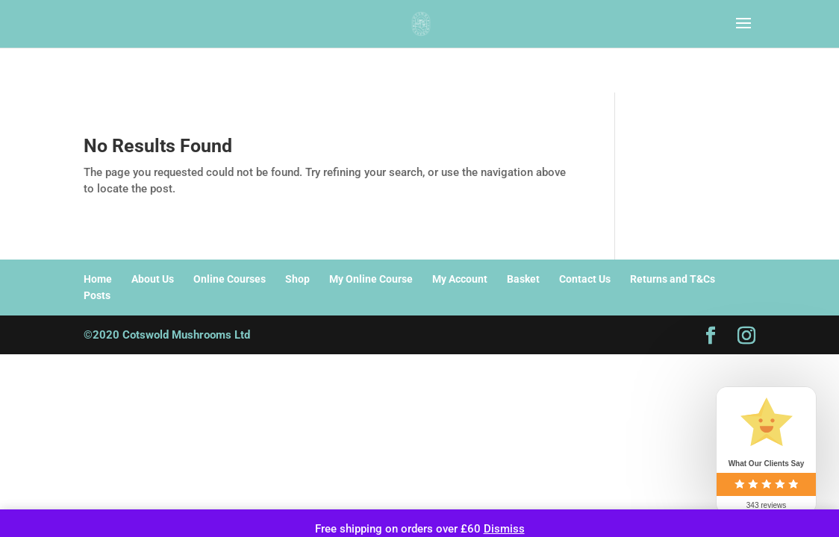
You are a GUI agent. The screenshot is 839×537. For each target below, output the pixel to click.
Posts (97, 295)
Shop (297, 279)
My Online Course (371, 279)
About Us (152, 279)
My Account (459, 279)
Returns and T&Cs (672, 279)
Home (98, 279)
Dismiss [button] (504, 529)
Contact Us (585, 279)
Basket (523, 279)
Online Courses (229, 279)
